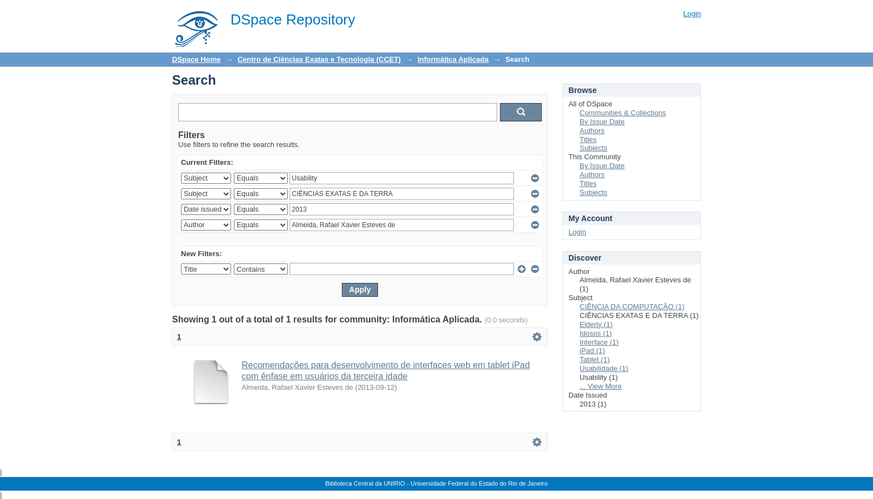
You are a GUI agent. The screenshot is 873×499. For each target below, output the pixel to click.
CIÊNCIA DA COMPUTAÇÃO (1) (632, 306)
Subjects (593, 148)
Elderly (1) (596, 324)
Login (692, 13)
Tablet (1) (595, 359)
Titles (588, 139)
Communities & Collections (623, 113)
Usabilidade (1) (604, 368)
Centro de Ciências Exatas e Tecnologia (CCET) (319, 59)
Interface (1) (599, 342)
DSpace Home (196, 59)
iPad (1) (592, 350)
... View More (601, 386)
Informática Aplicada (453, 59)
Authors (592, 130)
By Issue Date (602, 122)
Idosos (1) (596, 333)
